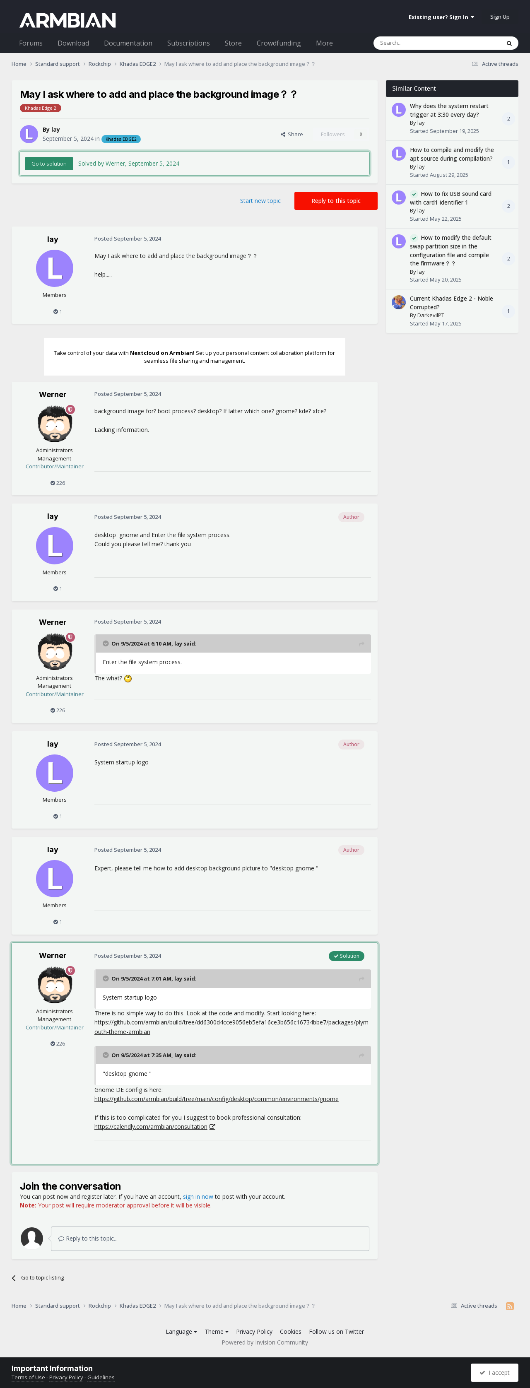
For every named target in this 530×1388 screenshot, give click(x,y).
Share (292, 134)
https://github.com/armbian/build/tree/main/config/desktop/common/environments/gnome (216, 1099)
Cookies (290, 1331)
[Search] (416, 43)
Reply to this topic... (88, 1238)
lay (55, 129)
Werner (53, 394)
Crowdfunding (279, 43)
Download (73, 43)
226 (58, 483)
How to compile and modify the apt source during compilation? (452, 154)
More (324, 43)
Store (233, 43)
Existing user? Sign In (441, 17)
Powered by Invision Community (265, 1342)
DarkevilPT (430, 315)
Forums (31, 43)
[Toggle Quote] (106, 643)
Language (181, 1331)
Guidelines (101, 1377)
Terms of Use (28, 1377)
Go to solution (49, 163)
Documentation (128, 43)
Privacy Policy (254, 1331)
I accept (494, 1372)
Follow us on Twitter (336, 1331)
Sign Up (500, 16)
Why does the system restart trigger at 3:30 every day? (449, 110)
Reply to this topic (336, 201)
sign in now (198, 1196)
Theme (217, 1331)
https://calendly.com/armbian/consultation (150, 1126)
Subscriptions (188, 43)
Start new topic (260, 201)
